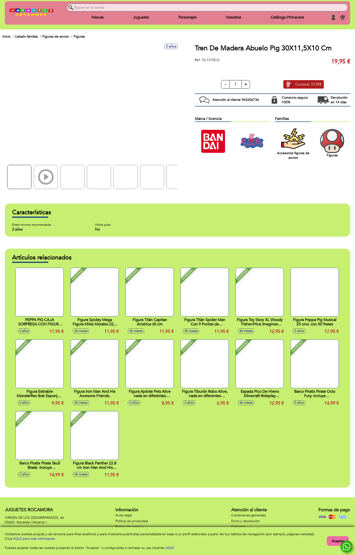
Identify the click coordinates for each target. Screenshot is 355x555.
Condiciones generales (248, 515)
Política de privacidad (131, 521)
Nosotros (233, 17)
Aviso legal (123, 515)
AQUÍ (170, 548)
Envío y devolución (245, 521)
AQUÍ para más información (34, 538)
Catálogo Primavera (287, 17)
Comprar (308, 84)
